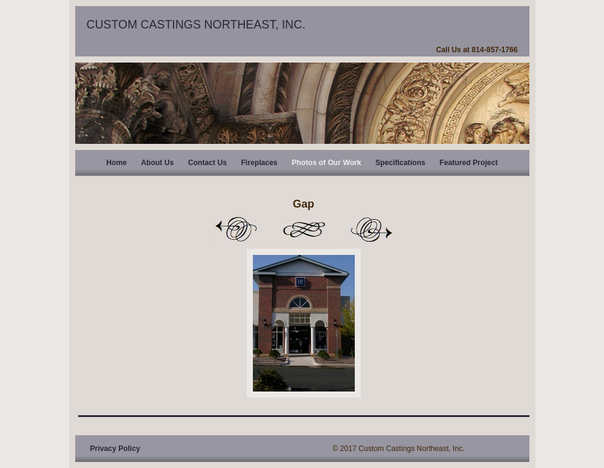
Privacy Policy (115, 448)
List (304, 229)
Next (372, 229)
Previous (236, 229)
